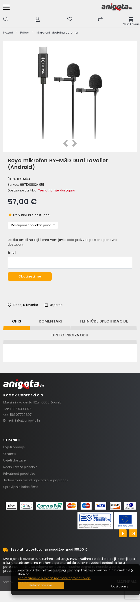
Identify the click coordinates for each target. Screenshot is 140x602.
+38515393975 (20, 409)
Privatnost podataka (19, 473)
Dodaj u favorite (23, 305)
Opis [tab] (16, 321)
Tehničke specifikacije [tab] (103, 321)
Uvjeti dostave (14, 460)
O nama (9, 454)
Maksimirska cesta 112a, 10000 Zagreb (32, 402)
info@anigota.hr (28, 420)
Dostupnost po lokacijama (31, 225)
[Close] (41, 585)
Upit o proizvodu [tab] (70, 335)
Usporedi (54, 305)
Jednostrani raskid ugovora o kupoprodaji (35, 480)
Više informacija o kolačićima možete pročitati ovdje (54, 578)
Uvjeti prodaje (14, 447)
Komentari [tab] (50, 321)
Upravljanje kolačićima (20, 487)
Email (12, 252)
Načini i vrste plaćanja (20, 467)
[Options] (119, 586)
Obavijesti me (29, 276)
